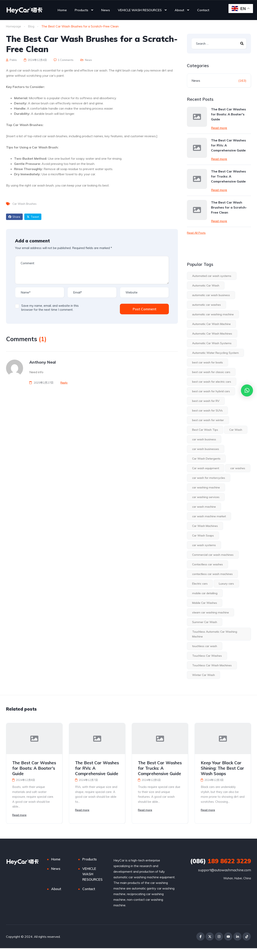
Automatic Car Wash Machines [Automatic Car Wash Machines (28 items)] (212, 334)
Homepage (14, 26)
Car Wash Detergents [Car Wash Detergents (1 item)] (206, 459)
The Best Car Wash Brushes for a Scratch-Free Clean (229, 208)
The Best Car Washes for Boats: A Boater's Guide (228, 114)
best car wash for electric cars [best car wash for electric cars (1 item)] (211, 382)
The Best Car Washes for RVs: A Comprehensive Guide (228, 145)
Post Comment (144, 309)
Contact (203, 10)
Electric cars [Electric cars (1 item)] (200, 584)
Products (81, 10)
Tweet (33, 217)
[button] (247, 390)
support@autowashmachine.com (224, 871)
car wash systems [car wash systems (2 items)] (204, 545)
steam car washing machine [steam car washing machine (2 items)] (210, 612)
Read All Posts (196, 233)
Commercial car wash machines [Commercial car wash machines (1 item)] (213, 555)
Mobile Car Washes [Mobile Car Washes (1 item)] (204, 603)
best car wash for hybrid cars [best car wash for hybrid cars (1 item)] (211, 391)
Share (14, 217)
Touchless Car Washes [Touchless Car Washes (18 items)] (207, 656)
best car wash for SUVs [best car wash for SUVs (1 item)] (207, 410)
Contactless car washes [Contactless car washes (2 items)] (207, 564)
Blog (32, 26)
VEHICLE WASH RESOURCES (140, 10)
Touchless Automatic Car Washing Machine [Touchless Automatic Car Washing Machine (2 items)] (214, 634)
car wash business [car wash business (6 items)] (204, 439)
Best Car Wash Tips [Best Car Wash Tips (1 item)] (205, 430)
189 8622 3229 (220, 862)
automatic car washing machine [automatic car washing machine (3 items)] (213, 314)
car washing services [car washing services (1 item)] (205, 497)
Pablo (11, 60)
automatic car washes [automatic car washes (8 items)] (206, 305)
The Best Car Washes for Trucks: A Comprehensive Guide (228, 176)
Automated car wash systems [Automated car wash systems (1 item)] (211, 276)
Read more (219, 128)
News (105, 10)
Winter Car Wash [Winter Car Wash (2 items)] (203, 675)
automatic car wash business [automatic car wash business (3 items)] (211, 295)
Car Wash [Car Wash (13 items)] (235, 430)
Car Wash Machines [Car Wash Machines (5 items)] (205, 526)
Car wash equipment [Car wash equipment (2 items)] (205, 468)
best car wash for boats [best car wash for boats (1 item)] (207, 362)
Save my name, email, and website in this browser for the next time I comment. (50, 308)
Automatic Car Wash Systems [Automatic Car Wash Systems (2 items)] (212, 343)
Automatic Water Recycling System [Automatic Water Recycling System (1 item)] (215, 353)
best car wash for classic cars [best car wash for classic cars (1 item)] (211, 372)
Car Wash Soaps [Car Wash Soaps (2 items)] (203, 536)
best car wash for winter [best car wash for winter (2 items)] (208, 420)
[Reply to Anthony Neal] (64, 383)
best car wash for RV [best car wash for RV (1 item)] (205, 401)
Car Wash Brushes (24, 204)
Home (62, 10)
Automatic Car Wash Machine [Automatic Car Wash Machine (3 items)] (211, 324)
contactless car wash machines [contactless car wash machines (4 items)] (212, 574)
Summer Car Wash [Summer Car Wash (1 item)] (204, 622)
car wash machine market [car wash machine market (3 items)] (209, 516)
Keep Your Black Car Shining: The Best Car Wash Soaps (222, 768)
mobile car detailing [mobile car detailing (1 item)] (204, 593)
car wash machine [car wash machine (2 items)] (204, 507)
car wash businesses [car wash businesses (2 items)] (205, 449)
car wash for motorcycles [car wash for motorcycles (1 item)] (208, 478)
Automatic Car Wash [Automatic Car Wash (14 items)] (205, 285)
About (179, 10)
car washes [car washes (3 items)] (237, 468)
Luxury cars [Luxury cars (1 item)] (226, 584)
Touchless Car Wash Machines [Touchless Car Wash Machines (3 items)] (212, 665)
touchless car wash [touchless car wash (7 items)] (204, 646)
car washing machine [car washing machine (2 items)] (206, 487)
